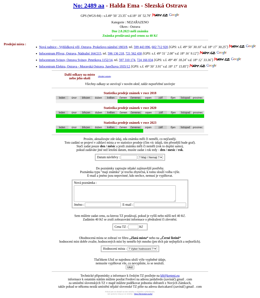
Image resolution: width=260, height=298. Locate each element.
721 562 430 (134, 53)
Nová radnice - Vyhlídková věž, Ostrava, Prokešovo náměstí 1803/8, (83, 47)
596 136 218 (116, 53)
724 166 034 (145, 60)
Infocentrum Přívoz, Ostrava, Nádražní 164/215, (70, 53)
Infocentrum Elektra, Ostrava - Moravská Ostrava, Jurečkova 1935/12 (84, 66)
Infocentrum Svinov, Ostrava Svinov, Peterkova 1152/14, (76, 60)
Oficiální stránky (104, 76)
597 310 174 (127, 60)
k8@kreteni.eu (170, 278)
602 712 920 (160, 47)
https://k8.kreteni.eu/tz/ (143, 297)
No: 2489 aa (88, 5)
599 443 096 (142, 47)
